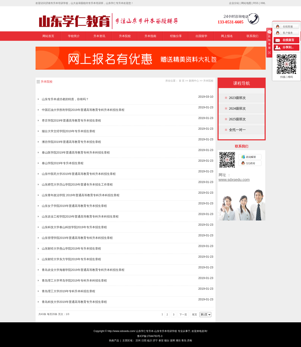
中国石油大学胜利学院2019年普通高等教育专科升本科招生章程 (83, 109)
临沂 (149, 340)
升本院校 (125, 36)
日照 (143, 340)
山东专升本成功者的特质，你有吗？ (65, 99)
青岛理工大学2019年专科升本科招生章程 (68, 291)
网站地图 (246, 3)
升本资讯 (99, 36)
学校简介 (74, 36)
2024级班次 (237, 108)
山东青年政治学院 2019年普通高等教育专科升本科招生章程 (80, 195)
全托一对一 (237, 130)
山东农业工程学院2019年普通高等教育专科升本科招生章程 (80, 216)
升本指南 (150, 36)
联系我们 (252, 36)
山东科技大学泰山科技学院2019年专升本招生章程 (74, 227)
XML (263, 3)
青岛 (183, 340)
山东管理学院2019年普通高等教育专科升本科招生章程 (77, 237)
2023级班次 (237, 98)
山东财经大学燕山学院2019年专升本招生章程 (71, 248)
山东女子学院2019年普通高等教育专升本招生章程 (74, 205)
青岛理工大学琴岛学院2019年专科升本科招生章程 (74, 280)
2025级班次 (237, 119)
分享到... (288, 47)
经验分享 (176, 36)
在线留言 (288, 40)
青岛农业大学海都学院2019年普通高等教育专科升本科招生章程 (83, 269)
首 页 (181, 80)
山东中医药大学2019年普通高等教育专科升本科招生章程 (79, 173)
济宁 (155, 340)
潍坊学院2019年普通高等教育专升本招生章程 (71, 141)
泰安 (161, 340)
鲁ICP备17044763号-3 (149, 336)
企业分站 (234, 3)
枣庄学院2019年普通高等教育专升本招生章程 (71, 120)
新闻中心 (194, 80)
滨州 (138, 340)
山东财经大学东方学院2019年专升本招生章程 (71, 259)
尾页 (194, 314)
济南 (189, 340)
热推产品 (114, 340)
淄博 (172, 340)
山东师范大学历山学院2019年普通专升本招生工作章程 (77, 184)
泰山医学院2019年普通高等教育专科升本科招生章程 (76, 152)
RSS (255, 3)
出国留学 (201, 36)
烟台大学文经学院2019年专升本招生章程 (68, 131)
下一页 (183, 314)
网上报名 (227, 36)
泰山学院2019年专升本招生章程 (62, 163)
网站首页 (48, 36)
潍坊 (178, 340)
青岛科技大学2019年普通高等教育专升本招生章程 (74, 301)
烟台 (166, 340)
